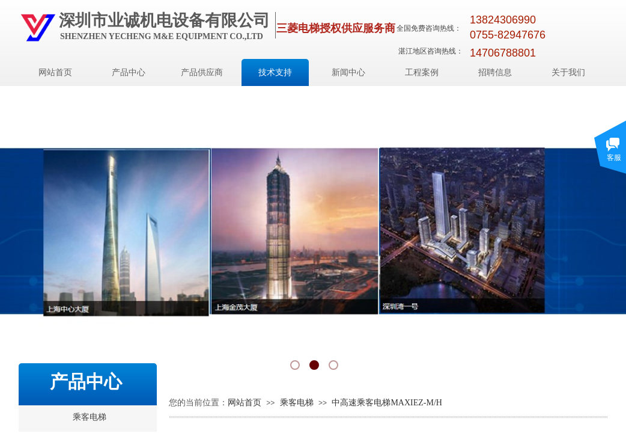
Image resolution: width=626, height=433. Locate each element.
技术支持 (275, 72)
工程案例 (422, 72)
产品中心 (128, 72)
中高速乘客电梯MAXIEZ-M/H (387, 402)
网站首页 (55, 72)
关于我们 (568, 72)
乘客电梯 (297, 402)
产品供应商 (202, 72)
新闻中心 (348, 72)
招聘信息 (495, 72)
